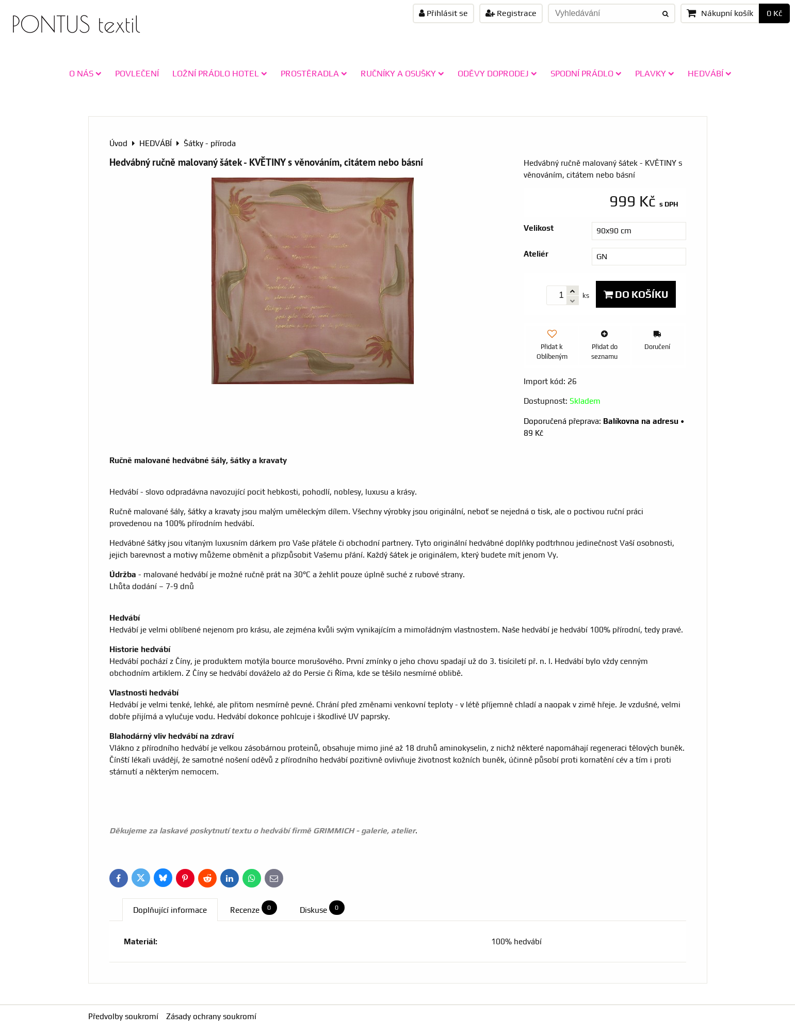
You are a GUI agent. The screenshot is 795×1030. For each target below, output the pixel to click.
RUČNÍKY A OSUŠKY (402, 73)
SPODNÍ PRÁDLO (586, 73)
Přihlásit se (443, 13)
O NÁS (85, 73)
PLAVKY (654, 73)
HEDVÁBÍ (710, 73)
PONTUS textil (75, 24)
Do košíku (636, 294)
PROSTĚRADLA (314, 73)
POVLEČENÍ (137, 73)
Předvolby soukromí (123, 1016)
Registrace (511, 13)
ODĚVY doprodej (497, 73)
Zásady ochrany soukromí (211, 1016)
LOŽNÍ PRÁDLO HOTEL (219, 73)
